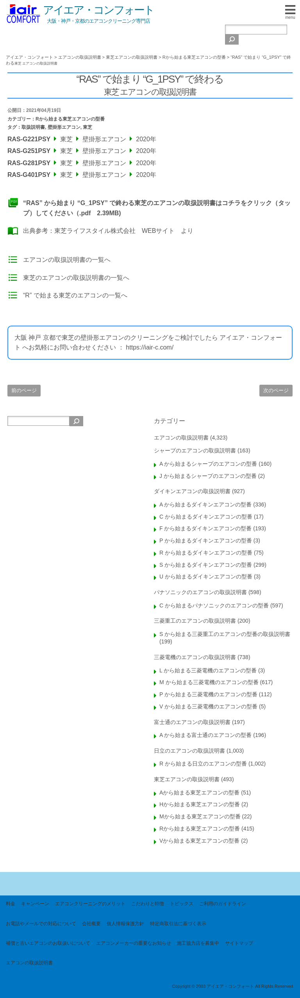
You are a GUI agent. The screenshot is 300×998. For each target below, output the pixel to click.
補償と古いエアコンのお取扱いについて (48, 943)
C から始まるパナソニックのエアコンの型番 (214, 605)
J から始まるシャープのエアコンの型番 (208, 476)
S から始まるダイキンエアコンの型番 (205, 565)
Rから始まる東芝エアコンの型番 (70, 119)
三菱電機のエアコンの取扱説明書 (195, 657)
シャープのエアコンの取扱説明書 (195, 450)
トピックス (181, 903)
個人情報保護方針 (125, 923)
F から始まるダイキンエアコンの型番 (205, 528)
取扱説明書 (33, 127)
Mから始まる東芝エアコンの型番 (200, 816)
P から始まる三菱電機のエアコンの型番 (208, 694)
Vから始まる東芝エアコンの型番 (199, 841)
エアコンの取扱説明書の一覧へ (67, 259)
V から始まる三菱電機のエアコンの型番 (208, 706)
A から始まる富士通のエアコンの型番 (205, 735)
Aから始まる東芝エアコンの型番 (199, 792)
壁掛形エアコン (64, 127)
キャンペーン (35, 903)
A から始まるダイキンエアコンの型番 (205, 504)
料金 (10, 903)
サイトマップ (239, 943)
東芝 (87, 127)
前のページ (24, 390)
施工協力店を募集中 (198, 943)
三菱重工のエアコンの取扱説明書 (195, 621)
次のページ (276, 390)
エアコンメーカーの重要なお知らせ (133, 943)
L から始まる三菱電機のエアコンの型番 (208, 670)
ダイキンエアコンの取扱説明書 (192, 491)
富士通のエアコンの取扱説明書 (192, 722)
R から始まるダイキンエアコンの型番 (205, 552)
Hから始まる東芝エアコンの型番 (199, 804)
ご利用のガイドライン (222, 903)
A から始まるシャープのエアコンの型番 (208, 464)
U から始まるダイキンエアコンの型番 (205, 576)
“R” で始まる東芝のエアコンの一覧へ (75, 295)
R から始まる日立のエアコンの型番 (203, 763)
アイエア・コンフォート (98, 10)
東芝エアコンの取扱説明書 (187, 779)
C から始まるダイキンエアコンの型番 (205, 516)
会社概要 (91, 923)
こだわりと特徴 (147, 903)
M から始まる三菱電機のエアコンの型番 (209, 682)
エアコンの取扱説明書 (181, 437)
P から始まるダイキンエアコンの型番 (205, 540)
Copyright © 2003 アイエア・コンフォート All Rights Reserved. (233, 986)
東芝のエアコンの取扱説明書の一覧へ (76, 277)
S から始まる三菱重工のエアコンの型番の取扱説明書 (224, 634)
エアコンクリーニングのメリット (90, 903)
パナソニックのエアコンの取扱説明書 (200, 592)
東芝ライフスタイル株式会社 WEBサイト (114, 230)
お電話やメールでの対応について (41, 923)
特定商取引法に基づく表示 (178, 923)
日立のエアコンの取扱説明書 (189, 751)
